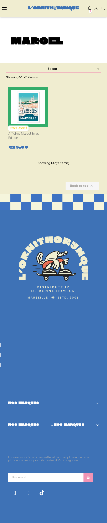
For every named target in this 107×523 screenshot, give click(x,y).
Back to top (82, 185)
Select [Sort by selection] (74, 68)
